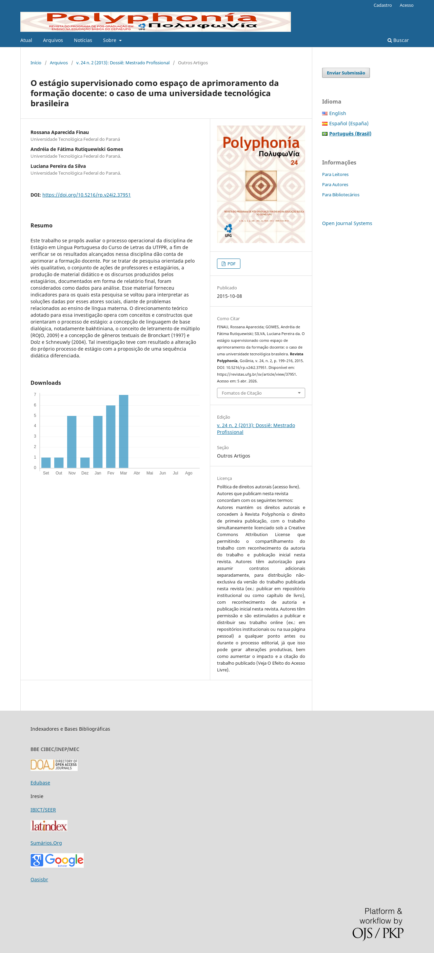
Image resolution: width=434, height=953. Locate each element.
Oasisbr (39, 879)
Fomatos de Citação (242, 393)
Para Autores (335, 184)
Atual (26, 40)
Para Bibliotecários (340, 195)
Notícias (83, 40)
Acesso (407, 5)
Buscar (398, 40)
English (337, 113)
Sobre (110, 40)
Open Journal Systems (347, 223)
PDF (231, 264)
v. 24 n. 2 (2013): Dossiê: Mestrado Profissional (123, 63)
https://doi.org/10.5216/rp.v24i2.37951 (86, 195)
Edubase (40, 782)
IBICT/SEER (43, 809)
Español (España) (349, 123)
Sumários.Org (46, 843)
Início (36, 63)
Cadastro (383, 5)
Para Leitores (335, 174)
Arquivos (53, 40)
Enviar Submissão (346, 73)
